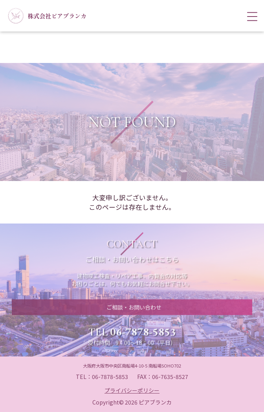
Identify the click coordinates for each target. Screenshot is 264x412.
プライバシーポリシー (132, 390)
